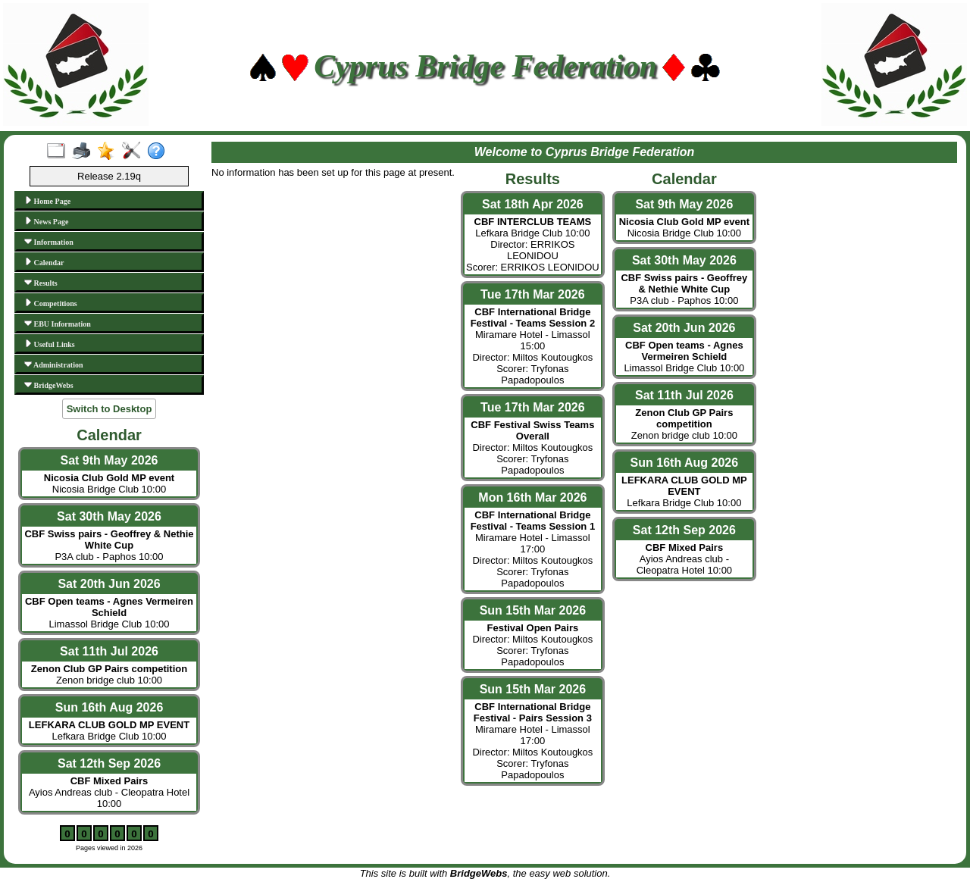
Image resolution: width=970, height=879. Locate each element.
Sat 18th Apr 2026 (533, 204)
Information (49, 241)
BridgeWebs (49, 384)
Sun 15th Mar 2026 (533, 610)
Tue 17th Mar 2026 (532, 294)
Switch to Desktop (109, 408)
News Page (46, 221)
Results (41, 282)
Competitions (50, 303)
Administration (53, 364)
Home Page (47, 200)
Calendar (44, 262)
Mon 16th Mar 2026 (532, 497)
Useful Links (49, 344)
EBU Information (57, 323)
